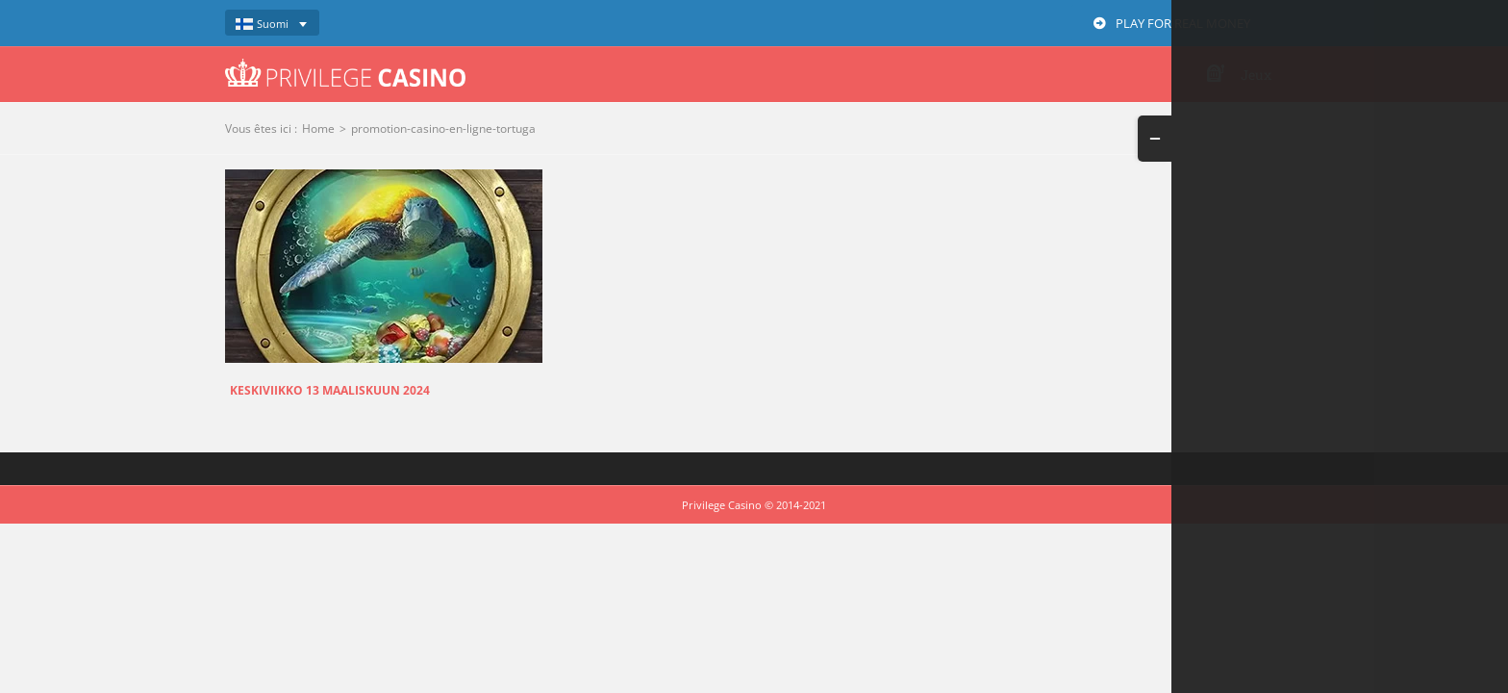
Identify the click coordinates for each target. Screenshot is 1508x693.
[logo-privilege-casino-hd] (345, 65)
